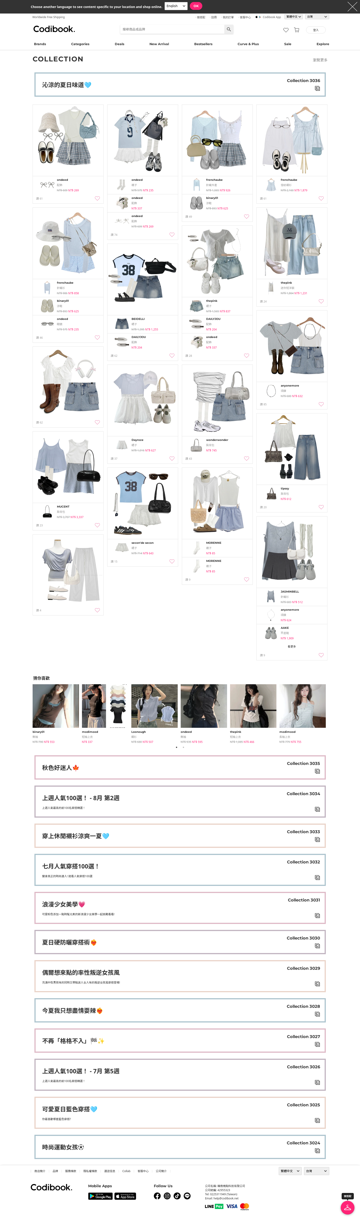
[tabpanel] (57, 713)
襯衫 (134, 737)
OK (196, 6)
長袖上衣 (284, 737)
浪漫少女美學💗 (63, 904)
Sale (287, 44)
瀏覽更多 (320, 60)
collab (126, 1171)
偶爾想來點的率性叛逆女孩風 (81, 972)
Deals (119, 44)
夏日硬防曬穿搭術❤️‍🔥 (69, 942)
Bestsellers (203, 44)
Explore (323, 44)
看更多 (292, 646)
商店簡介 (39, 1171)
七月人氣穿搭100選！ (71, 866)
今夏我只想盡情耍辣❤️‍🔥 (72, 1010)
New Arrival (159, 44)
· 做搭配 (200, 17)
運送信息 (109, 1171)
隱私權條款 (90, 1171)
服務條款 (70, 1171)
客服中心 (143, 1171)
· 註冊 (213, 17)
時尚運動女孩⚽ (63, 1147)
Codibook (54, 29)
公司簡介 (161, 1171)
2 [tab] (183, 747)
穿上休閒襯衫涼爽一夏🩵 (75, 836)
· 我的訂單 (227, 17)
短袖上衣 (87, 737)
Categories (80, 44)
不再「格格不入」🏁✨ (73, 1041)
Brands (40, 44)
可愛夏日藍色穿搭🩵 (69, 1109)
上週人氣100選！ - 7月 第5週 (81, 1071)
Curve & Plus (248, 44)
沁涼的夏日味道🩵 (66, 85)
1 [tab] (176, 747)
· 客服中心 (244, 17)
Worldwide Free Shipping (48, 17)
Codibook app (272, 17)
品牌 (55, 1171)
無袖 (35, 737)
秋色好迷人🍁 (60, 768)
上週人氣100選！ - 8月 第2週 (81, 798)
